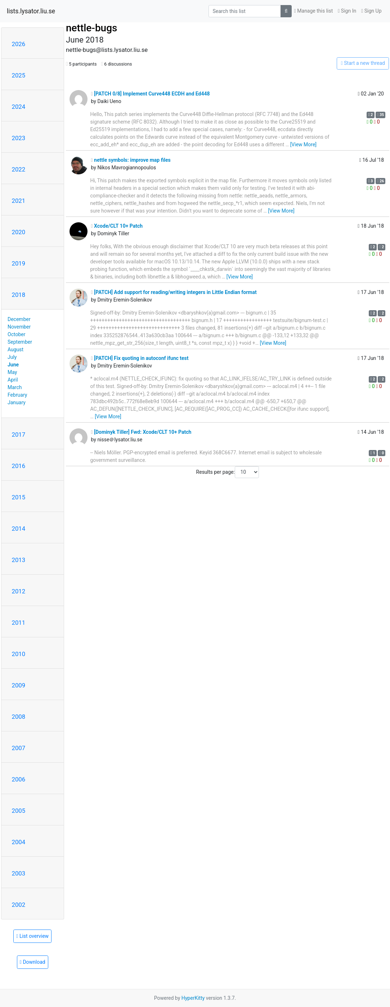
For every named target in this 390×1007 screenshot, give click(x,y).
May (12, 372)
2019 (19, 263)
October (16, 334)
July (12, 357)
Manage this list (313, 11)
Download (32, 962)
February (17, 395)
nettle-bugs (91, 28)
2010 (19, 654)
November (19, 327)
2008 (19, 716)
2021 (19, 200)
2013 (19, 559)
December (19, 319)
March (15, 387)
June (13, 364)
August (15, 349)
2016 (19, 465)
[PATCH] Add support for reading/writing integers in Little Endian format (174, 292)
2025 (19, 75)
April (13, 380)
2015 (19, 497)
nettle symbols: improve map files (131, 160)
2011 (19, 622)
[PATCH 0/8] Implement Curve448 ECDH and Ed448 (150, 94)
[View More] (303, 144)
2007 (19, 748)
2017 (19, 434)
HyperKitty (193, 998)
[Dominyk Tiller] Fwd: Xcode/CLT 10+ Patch (141, 432)
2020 (19, 232)
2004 (19, 842)
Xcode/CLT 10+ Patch (117, 226)
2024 (19, 106)
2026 (19, 44)
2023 (19, 138)
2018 (19, 294)
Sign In (347, 11)
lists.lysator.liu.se (31, 11)
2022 (19, 169)
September (20, 342)
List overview (32, 936)
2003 (19, 873)
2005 (19, 810)
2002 (19, 904)
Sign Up (371, 11)
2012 (19, 591)
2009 (19, 685)
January (17, 402)
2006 (19, 779)
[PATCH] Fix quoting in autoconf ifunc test (140, 358)
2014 (19, 528)
